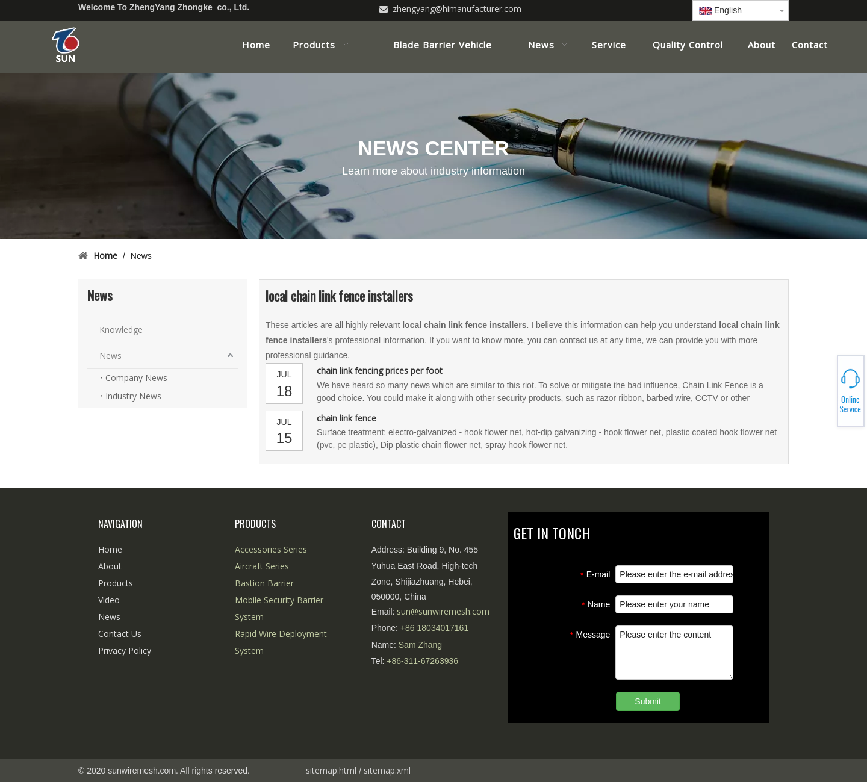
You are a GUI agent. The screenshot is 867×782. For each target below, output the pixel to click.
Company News (136, 377)
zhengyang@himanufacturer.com (457, 8)
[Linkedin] (657, 8)
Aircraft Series (262, 566)
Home (110, 549)
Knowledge (121, 329)
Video (109, 600)
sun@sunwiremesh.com (443, 611)
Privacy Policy (124, 650)
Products (115, 583)
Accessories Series (271, 549)
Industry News (133, 396)
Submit (648, 701)
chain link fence (346, 418)
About (110, 566)
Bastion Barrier (264, 583)
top (842, 730)
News (110, 355)
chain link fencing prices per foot (380, 370)
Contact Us (119, 633)
